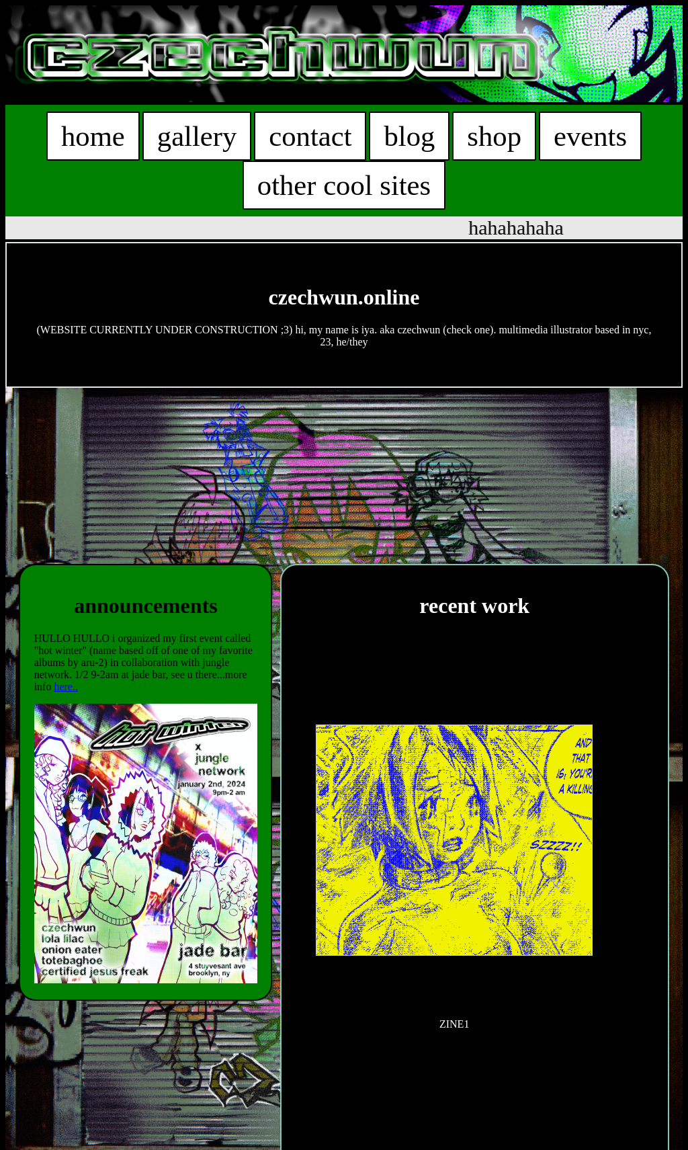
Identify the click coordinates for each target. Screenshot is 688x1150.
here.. (66, 686)
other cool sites (344, 185)
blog (409, 136)
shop (494, 136)
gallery (197, 136)
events (589, 136)
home (94, 136)
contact (310, 136)
